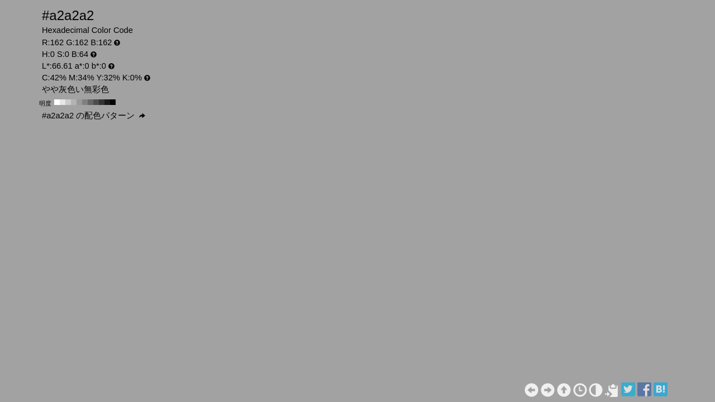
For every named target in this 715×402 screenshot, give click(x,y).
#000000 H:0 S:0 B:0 (113, 102)
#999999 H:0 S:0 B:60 (79, 102)
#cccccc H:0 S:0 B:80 (68, 102)
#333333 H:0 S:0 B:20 (101, 102)
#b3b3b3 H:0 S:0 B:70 (74, 102)
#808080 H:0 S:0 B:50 (85, 102)
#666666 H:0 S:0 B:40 (90, 102)
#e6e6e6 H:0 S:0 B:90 (62, 102)
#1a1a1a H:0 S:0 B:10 (107, 102)
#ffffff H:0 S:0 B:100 (57, 102)
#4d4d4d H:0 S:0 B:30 (96, 102)
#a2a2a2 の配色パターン (93, 115)
